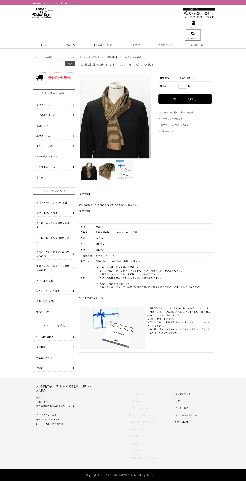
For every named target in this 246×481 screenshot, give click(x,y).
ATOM (184, 422)
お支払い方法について (140, 408)
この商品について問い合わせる (173, 125)
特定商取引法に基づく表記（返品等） (177, 112)
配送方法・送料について (141, 415)
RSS (177, 422)
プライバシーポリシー (186, 415)
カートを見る (181, 408)
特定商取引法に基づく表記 (142, 457)
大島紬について (137, 429)
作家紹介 (133, 443)
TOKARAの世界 (103, 44)
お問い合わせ (198, 44)
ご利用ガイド (165, 44)
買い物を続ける (166, 131)
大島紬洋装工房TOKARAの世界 (145, 422)
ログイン (179, 401)
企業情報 (135, 44)
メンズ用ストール (95, 57)
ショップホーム (137, 393)
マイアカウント (183, 393)
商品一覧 (71, 44)
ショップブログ (137, 450)
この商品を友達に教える (170, 118)
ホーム (44, 44)
